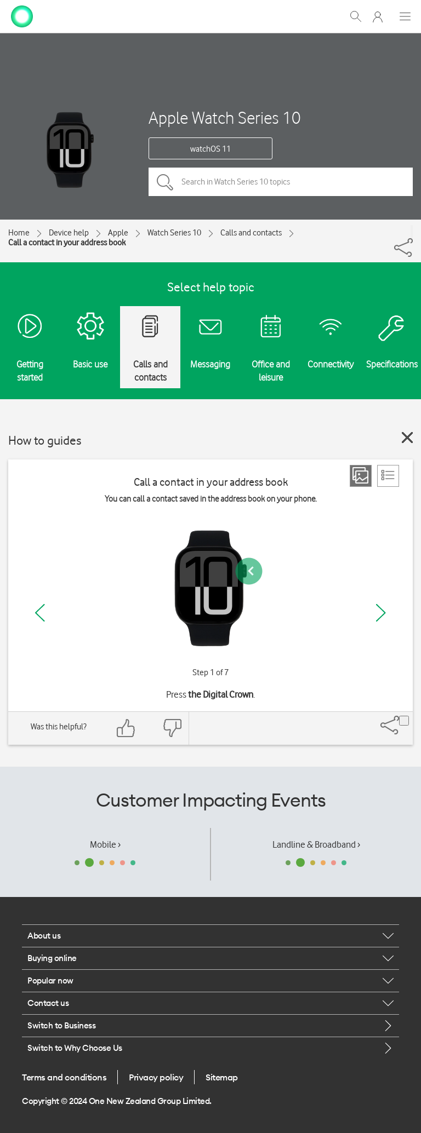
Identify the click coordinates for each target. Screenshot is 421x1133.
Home (19, 233)
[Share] (412, 231)
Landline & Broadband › (316, 844)
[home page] (22, 15)
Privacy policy (156, 1077)
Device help (69, 233)
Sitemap (222, 1077)
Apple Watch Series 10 (225, 117)
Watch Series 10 (174, 233)
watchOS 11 (210, 149)
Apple (118, 233)
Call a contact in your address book (67, 243)
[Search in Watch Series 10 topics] (281, 182)
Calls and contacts (251, 233)
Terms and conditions (64, 1077)
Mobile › (105, 844)
